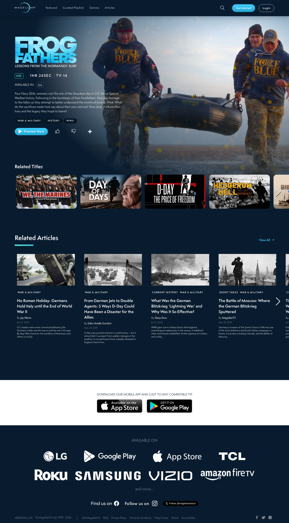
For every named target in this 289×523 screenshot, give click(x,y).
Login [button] (266, 8)
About (174, 518)
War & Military (29, 292)
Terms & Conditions (140, 518)
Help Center (161, 518)
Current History (165, 292)
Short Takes (228, 292)
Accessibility (188, 518)
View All (266, 240)
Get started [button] (243, 8)
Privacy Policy (118, 518)
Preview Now (31, 131)
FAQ (105, 518)
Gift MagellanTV (91, 518)
